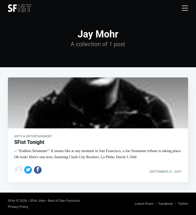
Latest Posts (144, 204)
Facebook (165, 204)
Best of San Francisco (64, 201)
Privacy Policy (18, 207)
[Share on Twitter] (28, 170)
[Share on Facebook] (37, 170)
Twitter (183, 204)
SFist (11, 201)
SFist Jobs (37, 201)
